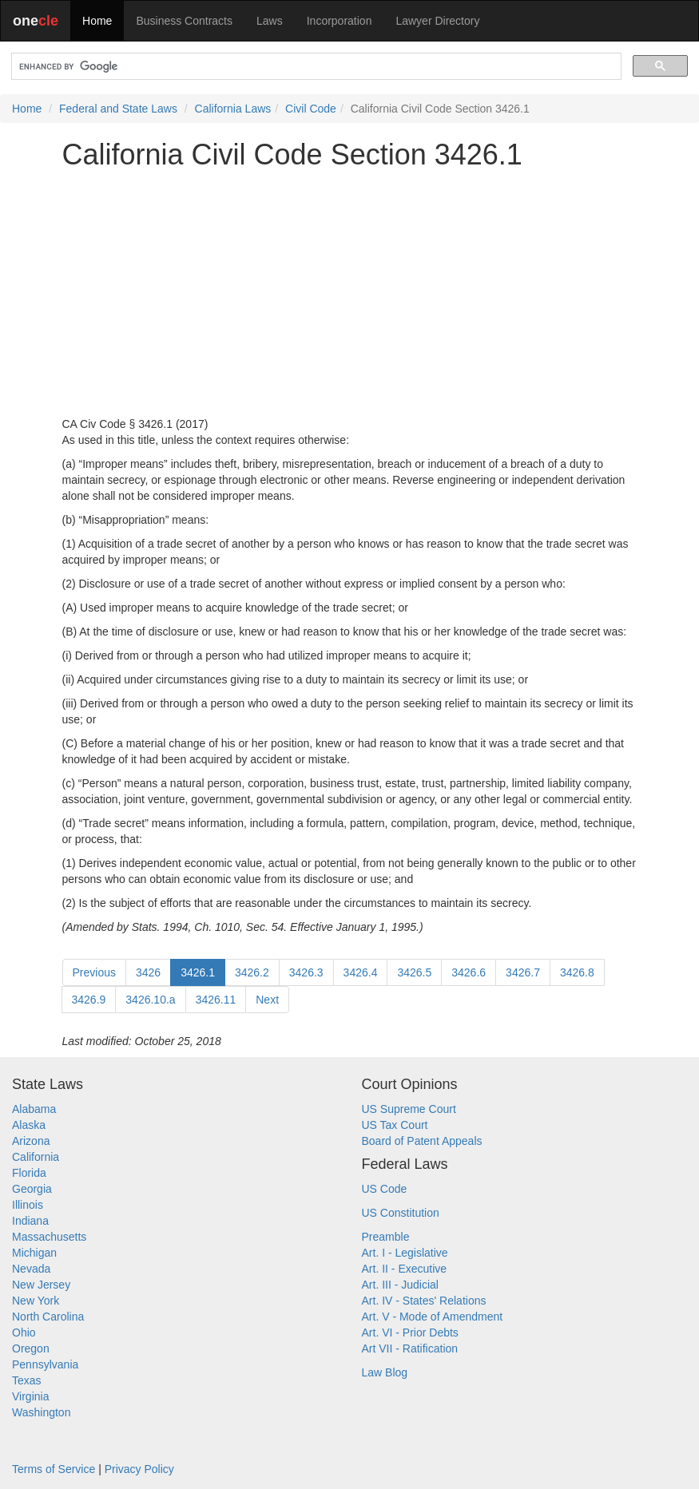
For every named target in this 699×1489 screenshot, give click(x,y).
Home (97, 20)
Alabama (34, 1109)
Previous (94, 972)
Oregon (31, 1348)
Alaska (29, 1125)
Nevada (31, 1268)
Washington (41, 1412)
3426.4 (361, 972)
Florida (29, 1172)
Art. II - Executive (404, 1268)
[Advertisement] (349, 293)
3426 (148, 972)
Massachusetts (49, 1236)
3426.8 (577, 972)
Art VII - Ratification (410, 1348)
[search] (314, 66)
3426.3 (306, 972)
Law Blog (385, 1372)
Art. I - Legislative (405, 1252)
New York (35, 1300)
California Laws (233, 108)
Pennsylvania (45, 1364)
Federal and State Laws (118, 108)
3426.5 (414, 972)
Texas (27, 1380)
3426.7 (523, 972)
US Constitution (400, 1212)
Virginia (30, 1396)
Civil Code (310, 108)
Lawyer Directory (437, 20)
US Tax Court (395, 1125)
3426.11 (216, 999)
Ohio (24, 1332)
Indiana (30, 1220)
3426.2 (252, 972)
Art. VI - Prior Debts (410, 1332)
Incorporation (339, 20)
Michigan (34, 1252)
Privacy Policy (139, 1469)
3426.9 (89, 999)
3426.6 (468, 972)
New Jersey (41, 1284)
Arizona (31, 1141)
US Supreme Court (409, 1109)
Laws (269, 20)
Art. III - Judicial (400, 1284)
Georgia (32, 1188)
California (35, 1156)
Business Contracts (184, 20)
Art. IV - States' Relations (424, 1300)
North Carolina (48, 1316)
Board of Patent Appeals (422, 1141)
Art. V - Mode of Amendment (432, 1316)
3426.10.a (150, 999)
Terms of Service (53, 1469)
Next (267, 999)
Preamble (386, 1236)
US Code (384, 1188)
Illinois (27, 1204)
